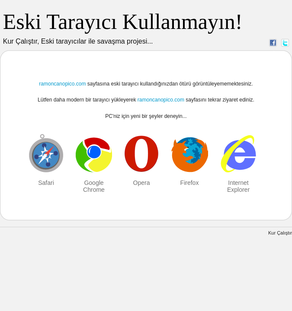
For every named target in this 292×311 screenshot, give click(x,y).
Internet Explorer (238, 186)
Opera (141, 182)
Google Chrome (94, 186)
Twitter (285, 42)
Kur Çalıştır (280, 232)
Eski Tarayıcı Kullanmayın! (123, 22)
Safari (46, 182)
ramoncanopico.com (62, 84)
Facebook (273, 42)
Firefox (189, 182)
